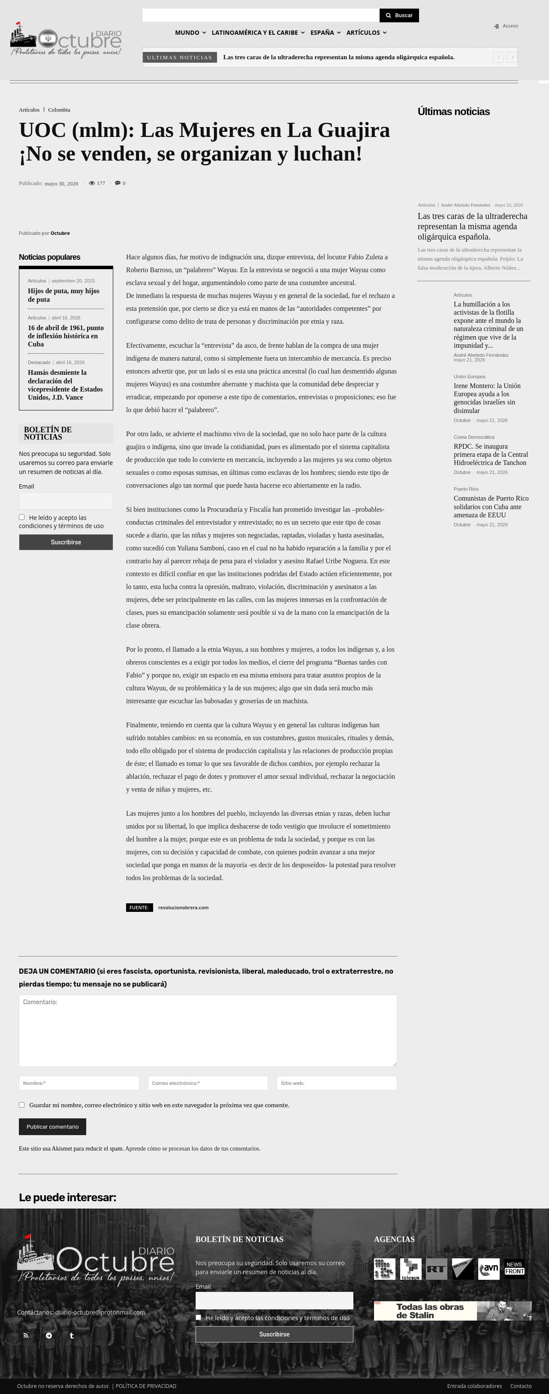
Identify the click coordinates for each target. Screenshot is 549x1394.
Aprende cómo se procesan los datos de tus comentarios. (193, 1148)
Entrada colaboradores (474, 1386)
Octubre (60, 233)
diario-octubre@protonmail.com (100, 1312)
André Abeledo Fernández (465, 204)
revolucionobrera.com (183, 907)
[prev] (498, 57)
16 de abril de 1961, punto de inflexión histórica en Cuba (66, 336)
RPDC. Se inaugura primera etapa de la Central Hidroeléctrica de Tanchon (491, 454)
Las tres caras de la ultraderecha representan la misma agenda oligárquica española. (339, 57)
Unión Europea (469, 376)
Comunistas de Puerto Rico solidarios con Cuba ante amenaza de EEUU (491, 506)
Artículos (29, 109)
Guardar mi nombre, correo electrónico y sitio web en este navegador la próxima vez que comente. (160, 1105)
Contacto (521, 1386)
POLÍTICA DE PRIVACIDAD (146, 1386)
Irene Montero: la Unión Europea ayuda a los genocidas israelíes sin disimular (487, 398)
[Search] (399, 15)
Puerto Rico (466, 489)
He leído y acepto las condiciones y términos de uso (61, 521)
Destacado (39, 362)
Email (26, 486)
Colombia (59, 109)
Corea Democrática (474, 437)
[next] (512, 57)
